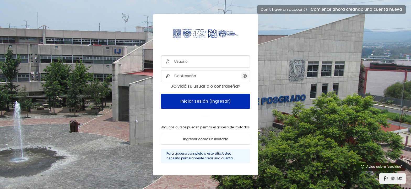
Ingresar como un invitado (205, 138)
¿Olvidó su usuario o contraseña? (205, 86)
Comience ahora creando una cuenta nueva (356, 9)
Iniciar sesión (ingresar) (205, 101)
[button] (392, 178)
